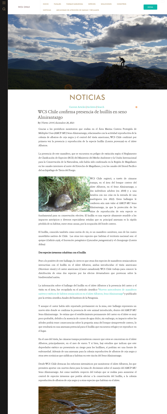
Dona (150, 7)
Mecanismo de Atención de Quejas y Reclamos (77, 10)
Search (100, 107)
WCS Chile (24, 7)
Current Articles (77, 107)
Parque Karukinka (74, 4)
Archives (91, 107)
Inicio (46, 4)
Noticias (47, 10)
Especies (91, 4)
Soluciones (106, 4)
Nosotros (121, 4)
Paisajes (57, 4)
